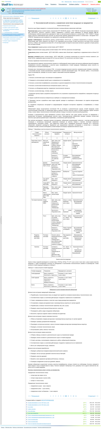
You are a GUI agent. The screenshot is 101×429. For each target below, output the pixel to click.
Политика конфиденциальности (44, 427)
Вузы (46, 4)
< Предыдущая (34, 18)
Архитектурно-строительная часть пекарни (13, 37)
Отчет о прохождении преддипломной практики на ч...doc (41, 417)
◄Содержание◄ (1, 40)
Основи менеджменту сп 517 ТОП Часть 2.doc (38, 404)
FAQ (63, 1)
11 (76, 18)
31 (83, 419)
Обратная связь (68, 1)
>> (97, 18)
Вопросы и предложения (78, 1)
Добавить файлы (74, 4)
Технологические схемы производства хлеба (13, 24)
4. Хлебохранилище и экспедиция (11, 32)
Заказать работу (95, 4)
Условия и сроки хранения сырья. (10, 27)
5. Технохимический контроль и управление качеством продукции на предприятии (13, 35)
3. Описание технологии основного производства (11, 30)
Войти (3, 1)
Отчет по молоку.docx (33, 419)
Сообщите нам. (43, 8)
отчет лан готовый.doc (33, 413)
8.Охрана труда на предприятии (10, 40)
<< (29, 18)
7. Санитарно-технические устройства (11, 39)
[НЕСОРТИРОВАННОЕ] (18, 11)
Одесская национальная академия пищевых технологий (26, 10)
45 (83, 423)
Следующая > (92, 18)
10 (73, 18)
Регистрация (8, 1)
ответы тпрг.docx (32, 409)
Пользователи (63, 4)
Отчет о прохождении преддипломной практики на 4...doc (41, 415)
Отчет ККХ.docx (31, 411)
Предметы (53, 4)
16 (83, 404)
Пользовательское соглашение (30, 427)
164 (83, 411)
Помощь (2, 427)
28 (83, 421)
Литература (5, 42)
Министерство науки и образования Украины (13, 16)
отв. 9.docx (30, 406)
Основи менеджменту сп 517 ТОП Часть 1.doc (38, 402)
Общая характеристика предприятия (11, 18)
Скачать (92, 13)
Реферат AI (85, 4)
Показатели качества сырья (9, 25)
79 (83, 402)
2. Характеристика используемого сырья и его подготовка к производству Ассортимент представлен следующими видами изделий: (13, 21)
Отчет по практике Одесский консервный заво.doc (39, 423)
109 (83, 413)
